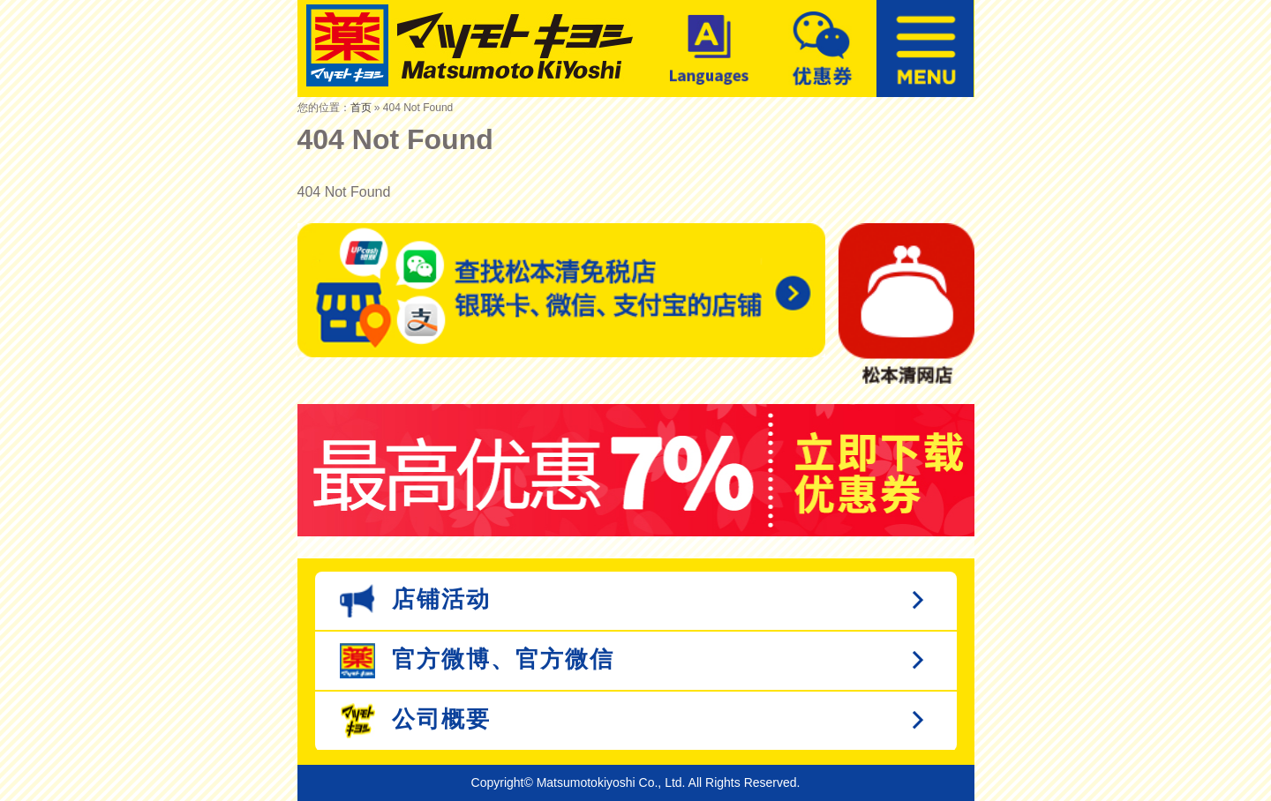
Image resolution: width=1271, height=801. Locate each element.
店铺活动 (415, 600)
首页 (361, 107)
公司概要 (415, 720)
